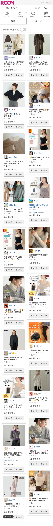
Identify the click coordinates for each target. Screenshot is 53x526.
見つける (20, 14)
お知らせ (33, 14)
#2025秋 (32, 205)
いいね (20, 75)
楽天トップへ (46, 2)
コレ (10, 75)
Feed (6, 14)
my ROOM (46, 14)
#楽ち (35, 207)
